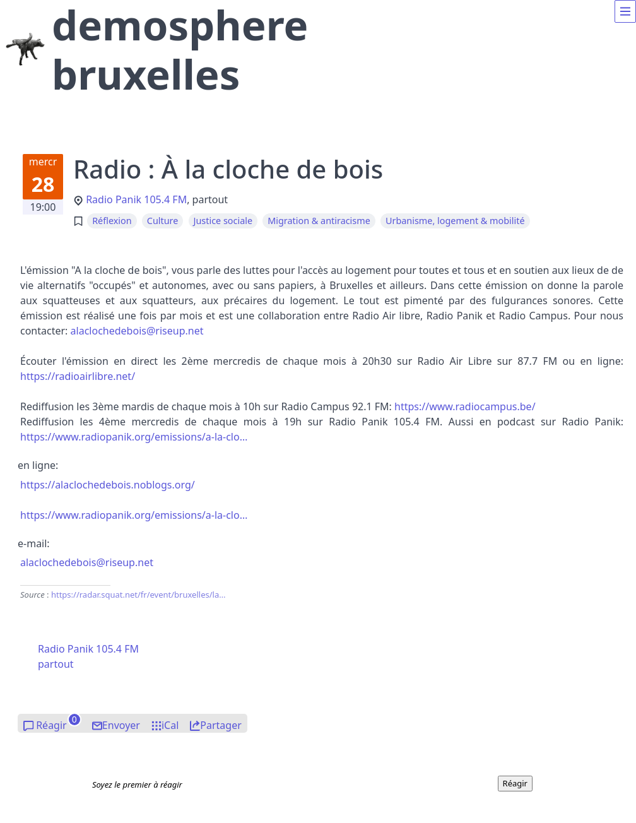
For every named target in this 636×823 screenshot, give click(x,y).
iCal (170, 725)
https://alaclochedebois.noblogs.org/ (107, 485)
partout (56, 664)
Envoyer (121, 725)
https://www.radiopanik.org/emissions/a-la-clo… (133, 437)
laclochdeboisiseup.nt (137, 331)
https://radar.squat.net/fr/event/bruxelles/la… (138, 594)
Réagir (51, 725)
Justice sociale (223, 221)
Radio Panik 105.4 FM (136, 199)
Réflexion (111, 221)
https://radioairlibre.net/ (77, 376)
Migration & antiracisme (319, 221)
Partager (221, 725)
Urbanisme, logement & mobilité (455, 221)
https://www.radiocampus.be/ (465, 406)
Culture (163, 221)
